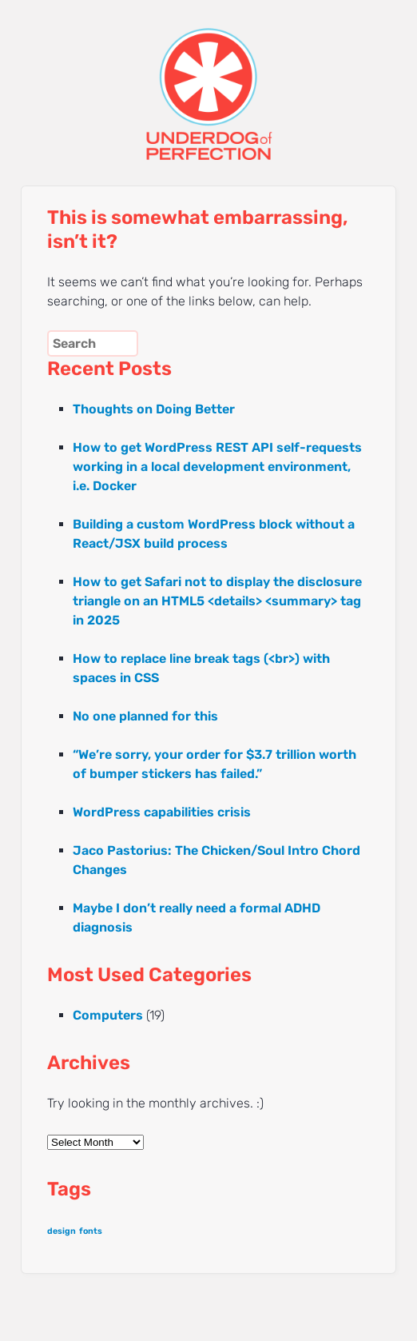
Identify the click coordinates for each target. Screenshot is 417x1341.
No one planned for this (145, 716)
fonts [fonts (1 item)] (90, 1231)
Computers (108, 1015)
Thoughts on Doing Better (154, 409)
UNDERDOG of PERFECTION (208, 80)
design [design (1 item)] (61, 1231)
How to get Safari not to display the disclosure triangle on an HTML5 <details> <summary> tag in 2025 (217, 601)
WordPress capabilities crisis (162, 812)
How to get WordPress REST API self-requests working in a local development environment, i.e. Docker (217, 466)
